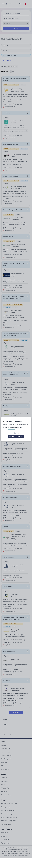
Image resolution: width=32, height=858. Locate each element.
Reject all (16, 433)
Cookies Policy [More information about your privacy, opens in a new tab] (11, 429)
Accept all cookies (16, 436)
